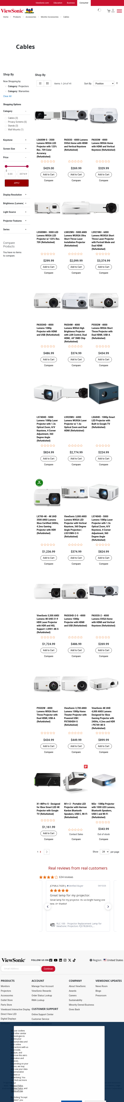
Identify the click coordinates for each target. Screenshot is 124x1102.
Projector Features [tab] (12, 221)
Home (6, 17)
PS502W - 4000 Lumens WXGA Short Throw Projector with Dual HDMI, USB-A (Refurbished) (102, 332)
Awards (72, 991)
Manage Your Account (43, 986)
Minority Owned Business (81, 1005)
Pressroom (101, 995)
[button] (48, 180)
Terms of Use (17, 1091)
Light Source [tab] (9, 212)
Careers (73, 995)
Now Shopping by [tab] (12, 81)
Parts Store (6, 1005)
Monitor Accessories (50, 17)
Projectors (6, 991)
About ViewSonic (77, 986)
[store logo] (50, 11)
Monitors (5, 986)
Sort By (87, 83)
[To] (23, 174)
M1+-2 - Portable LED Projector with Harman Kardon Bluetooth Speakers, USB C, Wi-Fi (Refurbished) (75, 811)
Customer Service (40, 1019)
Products (17, 17)
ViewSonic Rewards (41, 991)
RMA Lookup (38, 1000)
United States (113, 960)
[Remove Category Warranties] (6, 92)
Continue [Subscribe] (48, 969)
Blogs (98, 991)
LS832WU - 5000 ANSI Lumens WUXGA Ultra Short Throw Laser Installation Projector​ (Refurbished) (75, 239)
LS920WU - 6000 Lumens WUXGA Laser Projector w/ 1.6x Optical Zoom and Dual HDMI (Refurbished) (75, 424)
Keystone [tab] (7, 140)
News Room (102, 986)
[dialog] (62, 1062)
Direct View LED (8, 1014)
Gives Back (74, 1009)
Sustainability (75, 1000)
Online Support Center (43, 1014)
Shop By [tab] (40, 75)
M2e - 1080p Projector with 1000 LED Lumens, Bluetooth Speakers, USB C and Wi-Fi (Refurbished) (103, 811)
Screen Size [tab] (9, 149)
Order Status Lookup (42, 995)
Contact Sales (76, 834)
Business (71, 3)
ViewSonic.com (42, 3)
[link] (78, 925)
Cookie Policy (17, 1088)
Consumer (84, 3)
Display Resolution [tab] (12, 195)
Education (58, 3)
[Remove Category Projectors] (6, 87)
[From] (10, 174)
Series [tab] (6, 229)
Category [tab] (7, 111)
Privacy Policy (17, 1085)
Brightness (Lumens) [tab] (13, 203)
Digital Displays (8, 1019)
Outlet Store (7, 1000)
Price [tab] (5, 157)
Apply (16, 183)
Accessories (31, 17)
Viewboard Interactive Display (15, 1009)
